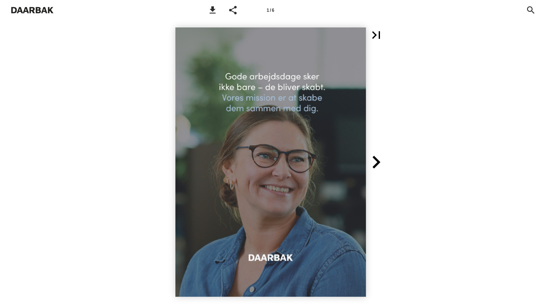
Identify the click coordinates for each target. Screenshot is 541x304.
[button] (212, 10)
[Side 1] (270, 10)
